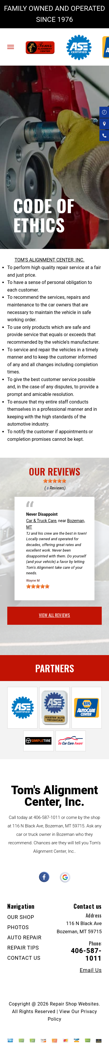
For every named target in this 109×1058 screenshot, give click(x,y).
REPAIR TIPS (23, 948)
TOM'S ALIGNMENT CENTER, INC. (49, 260)
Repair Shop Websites (74, 1004)
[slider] (54, 480)
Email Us (91, 970)
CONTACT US (23, 958)
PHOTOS (18, 927)
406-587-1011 (46, 817)
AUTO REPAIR (24, 937)
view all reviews (54, 615)
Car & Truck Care (41, 520)
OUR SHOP (20, 917)
